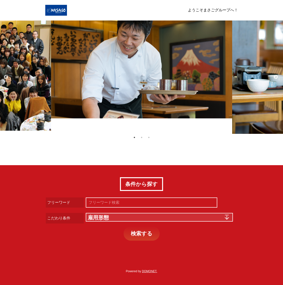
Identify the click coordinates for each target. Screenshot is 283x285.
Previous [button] (6, 77)
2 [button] (141, 137)
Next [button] (275, 77)
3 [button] (148, 137)
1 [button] (134, 137)
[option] (141, 69)
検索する (141, 234)
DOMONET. (149, 271)
